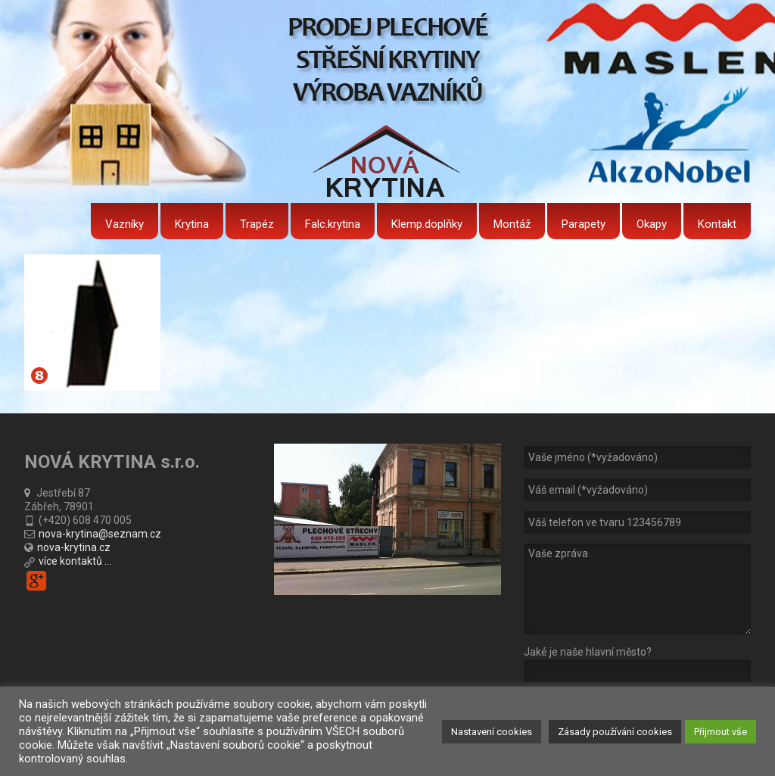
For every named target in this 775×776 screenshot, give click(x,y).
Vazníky (124, 224)
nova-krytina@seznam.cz (100, 534)
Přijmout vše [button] (720, 731)
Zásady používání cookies (615, 731)
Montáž (512, 224)
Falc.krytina (332, 224)
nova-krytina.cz (73, 547)
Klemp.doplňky (426, 224)
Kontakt (717, 224)
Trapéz (257, 224)
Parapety (583, 224)
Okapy (651, 224)
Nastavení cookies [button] (491, 731)
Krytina (192, 224)
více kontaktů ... (75, 561)
